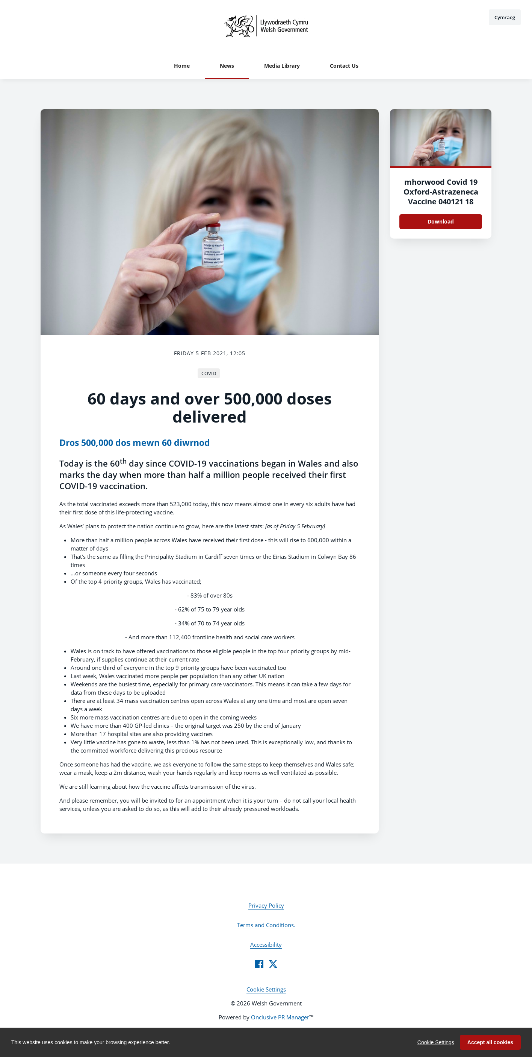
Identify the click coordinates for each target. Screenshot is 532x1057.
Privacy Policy (266, 905)
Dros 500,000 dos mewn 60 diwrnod (134, 443)
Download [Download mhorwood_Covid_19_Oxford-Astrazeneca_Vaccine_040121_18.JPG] (441, 221)
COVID (208, 373)
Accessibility (266, 944)
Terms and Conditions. (266, 925)
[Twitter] (273, 964)
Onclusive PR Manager (280, 1017)
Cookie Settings (266, 989)
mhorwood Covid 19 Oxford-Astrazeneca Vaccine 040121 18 (441, 192)
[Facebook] (259, 964)
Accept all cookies (490, 1042)
